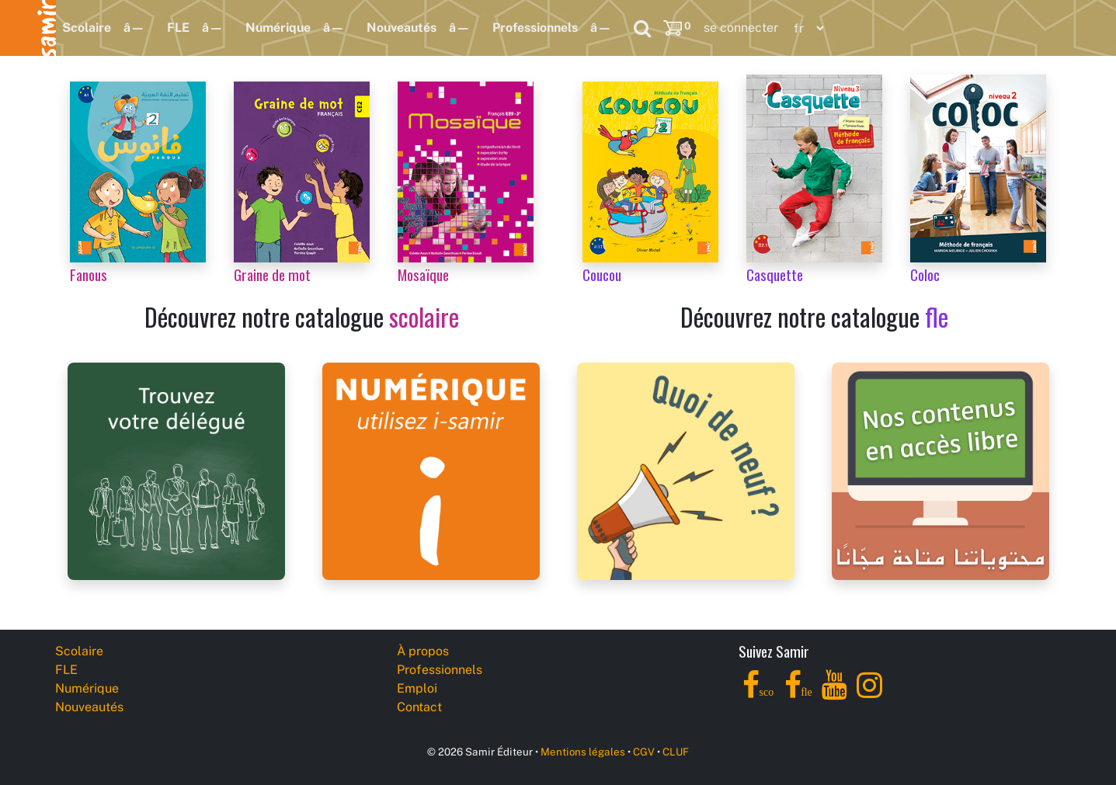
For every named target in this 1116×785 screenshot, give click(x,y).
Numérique (278, 27)
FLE (178, 27)
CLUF (675, 751)
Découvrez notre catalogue (301, 316)
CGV (644, 751)
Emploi (417, 688)
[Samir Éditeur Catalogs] (940, 470)
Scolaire (86, 27)
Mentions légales (583, 751)
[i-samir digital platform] (431, 470)
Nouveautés (401, 27)
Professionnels (535, 27)
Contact (419, 707)
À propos (423, 651)
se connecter (741, 27)
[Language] (805, 28)
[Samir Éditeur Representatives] (176, 470)
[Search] (642, 28)
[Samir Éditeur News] (685, 470)
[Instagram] (869, 693)
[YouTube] (834, 693)
